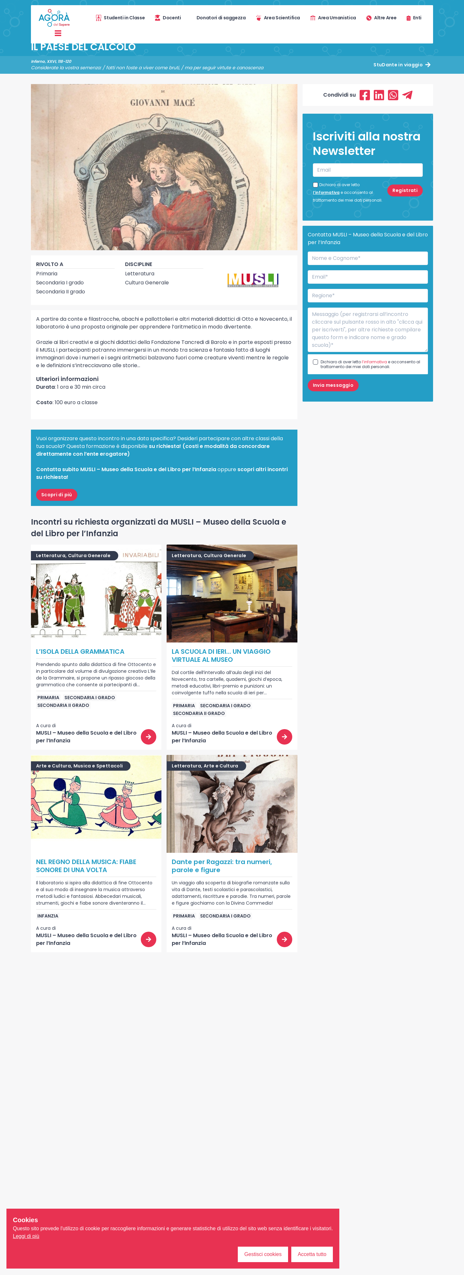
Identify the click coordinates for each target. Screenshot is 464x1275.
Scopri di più (56, 494)
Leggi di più (26, 1236)
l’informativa (326, 192)
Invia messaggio (333, 385)
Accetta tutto (312, 1254)
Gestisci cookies (263, 1254)
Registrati (405, 190)
